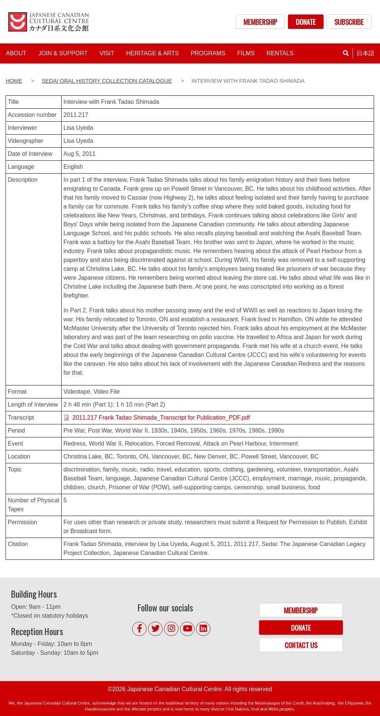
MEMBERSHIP (260, 22)
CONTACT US (301, 645)
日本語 (365, 53)
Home (14, 81)
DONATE (306, 22)
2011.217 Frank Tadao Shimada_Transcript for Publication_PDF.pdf (161, 417)
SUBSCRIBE (349, 22)
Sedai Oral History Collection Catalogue (107, 81)
